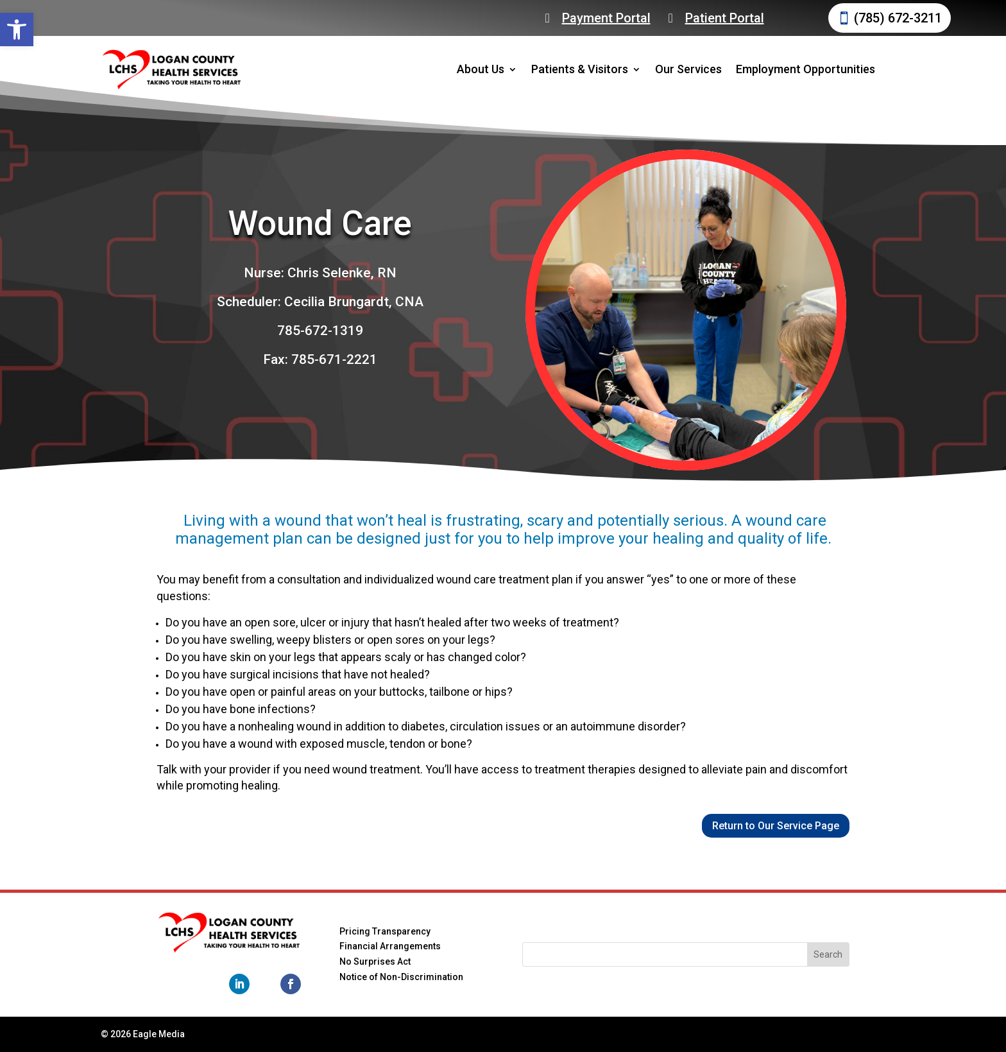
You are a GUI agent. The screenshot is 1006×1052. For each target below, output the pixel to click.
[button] (16, 29)
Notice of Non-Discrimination (401, 977)
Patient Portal (724, 18)
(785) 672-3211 (898, 18)
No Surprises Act (375, 961)
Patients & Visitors (579, 69)
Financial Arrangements (390, 946)
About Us (480, 69)
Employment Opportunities (805, 69)
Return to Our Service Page (775, 826)
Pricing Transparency (385, 931)
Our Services (688, 69)
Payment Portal (606, 18)
